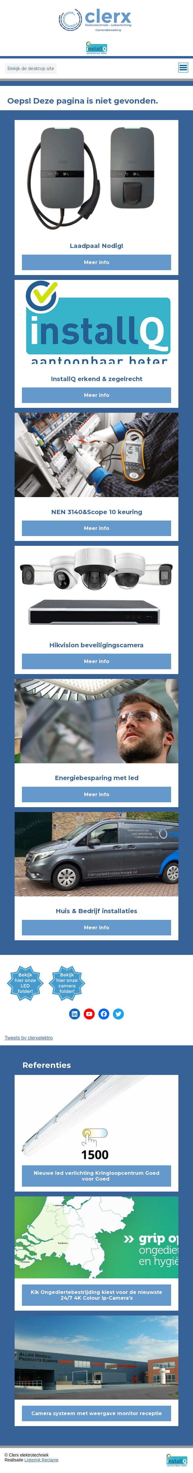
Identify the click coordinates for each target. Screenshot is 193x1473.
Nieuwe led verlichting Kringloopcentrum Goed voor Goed (97, 1176)
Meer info (96, 262)
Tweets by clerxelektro (29, 1037)
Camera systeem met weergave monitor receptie (96, 1413)
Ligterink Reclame (41, 1459)
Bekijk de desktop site (30, 68)
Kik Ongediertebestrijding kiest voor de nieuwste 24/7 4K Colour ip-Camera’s (96, 1295)
